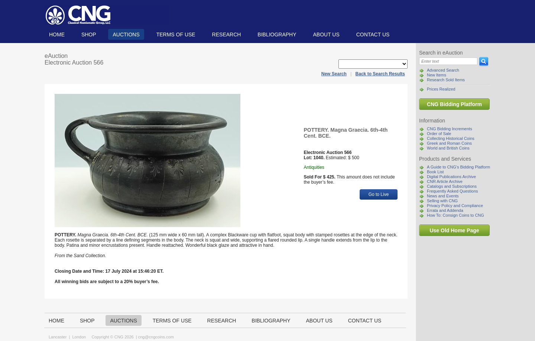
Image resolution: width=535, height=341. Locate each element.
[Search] (448, 61)
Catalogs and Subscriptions (452, 186)
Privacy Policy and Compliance (455, 205)
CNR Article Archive (445, 181)
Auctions (126, 34)
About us (326, 34)
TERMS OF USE (175, 34)
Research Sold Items (446, 80)
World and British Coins (448, 148)
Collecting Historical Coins (450, 138)
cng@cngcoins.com (156, 337)
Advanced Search (443, 70)
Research (226, 34)
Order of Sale (439, 133)
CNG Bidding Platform (454, 104)
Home (57, 34)
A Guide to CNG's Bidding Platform (458, 167)
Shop (88, 34)
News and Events (443, 196)
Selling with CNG (442, 201)
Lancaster (58, 337)
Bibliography (276, 34)
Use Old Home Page (454, 230)
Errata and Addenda (445, 210)
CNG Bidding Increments (449, 129)
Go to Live (379, 194)
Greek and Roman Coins (449, 143)
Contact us (373, 34)
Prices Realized (441, 89)
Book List (435, 172)
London (79, 337)
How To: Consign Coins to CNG (455, 215)
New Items (436, 75)
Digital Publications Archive (451, 176)
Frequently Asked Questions (452, 191)
